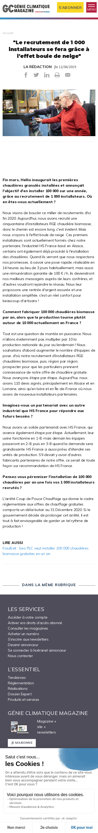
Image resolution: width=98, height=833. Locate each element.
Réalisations (17, 688)
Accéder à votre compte (27, 617)
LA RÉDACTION (38, 66)
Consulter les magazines (28, 628)
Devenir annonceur (23, 644)
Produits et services (23, 699)
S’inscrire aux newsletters (28, 639)
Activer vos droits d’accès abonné (35, 622)
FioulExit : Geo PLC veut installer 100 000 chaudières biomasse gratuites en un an (46, 551)
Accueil (8, 33)
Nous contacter (20, 655)
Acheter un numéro (23, 633)
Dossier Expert (19, 694)
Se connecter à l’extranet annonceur (37, 650)
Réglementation (21, 683)
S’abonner (70, 7)
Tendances (17, 677)
